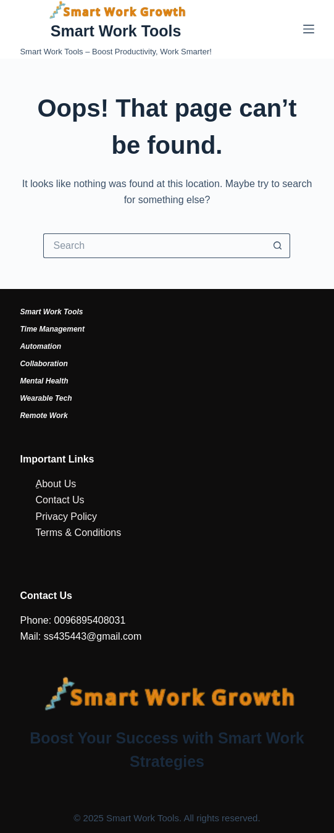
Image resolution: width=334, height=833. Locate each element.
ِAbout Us (55, 484)
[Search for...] (154, 245)
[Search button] (277, 245)
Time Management (52, 329)
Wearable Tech (46, 398)
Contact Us (59, 500)
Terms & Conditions (78, 532)
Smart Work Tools (116, 31)
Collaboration (43, 363)
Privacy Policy (66, 516)
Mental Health (44, 381)
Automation (40, 346)
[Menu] (308, 29)
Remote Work (43, 415)
